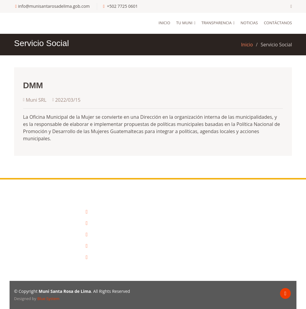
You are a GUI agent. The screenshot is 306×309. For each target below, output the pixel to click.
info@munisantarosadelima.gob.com (54, 6)
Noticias (249, 22)
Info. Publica (100, 223)
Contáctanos (278, 22)
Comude (96, 234)
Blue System (48, 298)
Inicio (164, 22)
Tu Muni (184, 22)
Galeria (95, 246)
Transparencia (216, 22)
